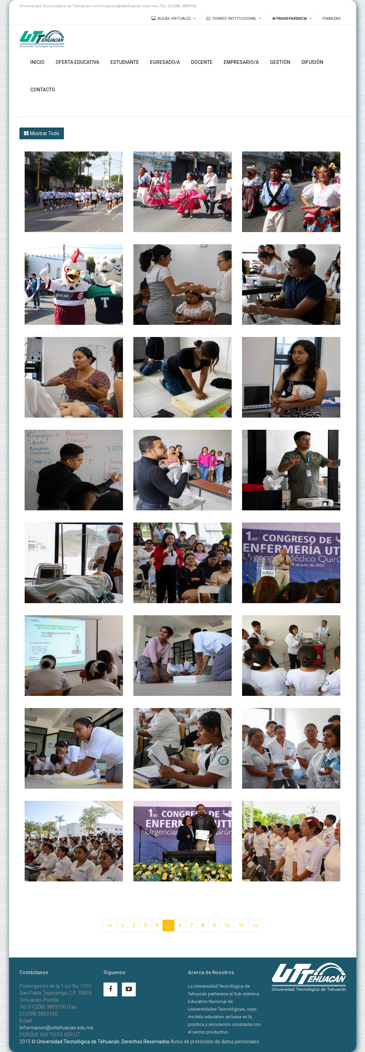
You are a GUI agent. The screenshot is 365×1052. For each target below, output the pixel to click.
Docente (202, 62)
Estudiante (124, 62)
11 (241, 925)
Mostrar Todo (41, 133)
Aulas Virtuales (171, 18)
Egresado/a (165, 62)
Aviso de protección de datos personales (215, 1041)
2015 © (27, 1041)
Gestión (280, 62)
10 (227, 925)
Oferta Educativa (77, 62)
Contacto (42, 89)
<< (110, 925)
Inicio (37, 62)
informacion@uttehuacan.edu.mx (56, 1027)
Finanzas (331, 18)
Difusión (312, 62)
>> (255, 925)
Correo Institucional (231, 18)
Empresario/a (241, 62)
